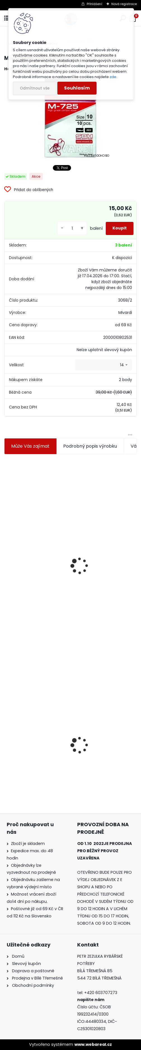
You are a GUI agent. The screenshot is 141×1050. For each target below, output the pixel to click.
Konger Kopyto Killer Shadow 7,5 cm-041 (98, 735)
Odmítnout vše (35, 88)
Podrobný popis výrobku (90, 446)
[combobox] (103, 364)
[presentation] (6, 552)
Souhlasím (77, 88)
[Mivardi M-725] (70, 118)
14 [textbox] (122, 365)
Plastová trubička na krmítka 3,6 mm (100, 531)
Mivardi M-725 (23, 744)
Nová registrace (124, 4)
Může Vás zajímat (30, 446)
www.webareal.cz (93, 1044)
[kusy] (72, 228)
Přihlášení (94, 4)
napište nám (90, 999)
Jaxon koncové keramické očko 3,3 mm (33, 532)
